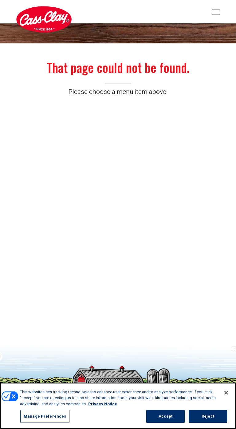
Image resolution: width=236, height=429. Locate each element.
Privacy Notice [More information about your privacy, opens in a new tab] (102, 404)
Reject (208, 416)
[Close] (226, 392)
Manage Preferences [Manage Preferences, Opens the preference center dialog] (45, 416)
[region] (118, 406)
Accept (166, 416)
